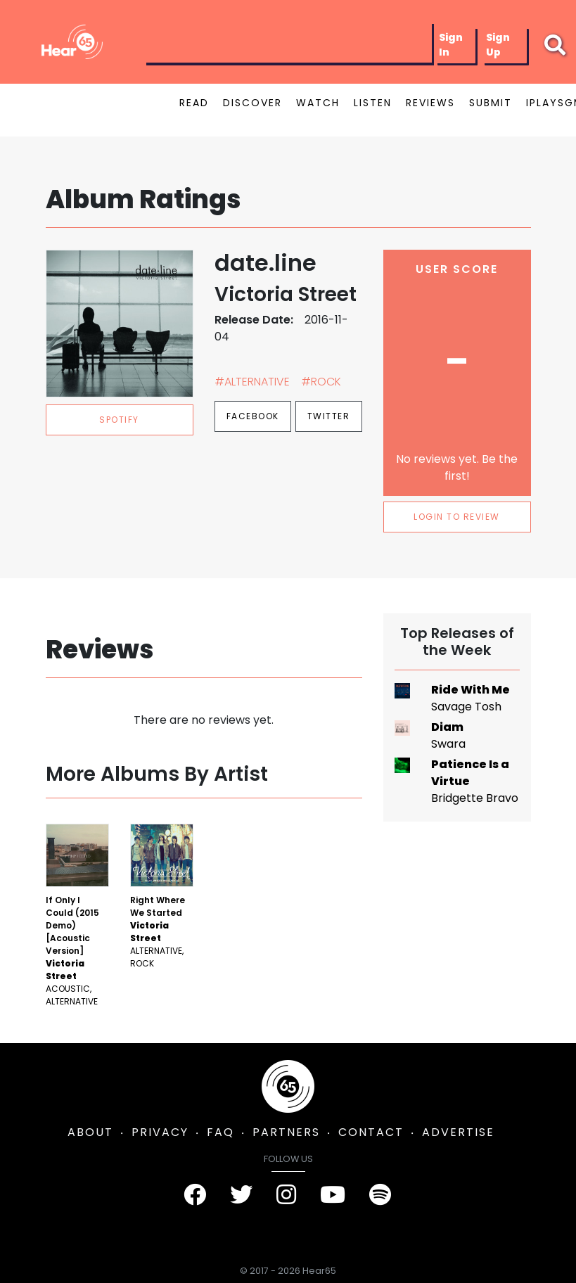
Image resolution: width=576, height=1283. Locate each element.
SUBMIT (490, 103)
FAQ (220, 1132)
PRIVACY (160, 1132)
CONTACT (371, 1132)
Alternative (72, 1001)
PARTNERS (286, 1132)
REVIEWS (430, 103)
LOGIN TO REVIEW (457, 517)
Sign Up (498, 44)
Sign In (451, 44)
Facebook (252, 416)
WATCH (318, 103)
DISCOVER (252, 103)
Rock (142, 963)
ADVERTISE (458, 1132)
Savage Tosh (466, 706)
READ (194, 103)
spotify (119, 420)
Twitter (328, 416)
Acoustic (68, 989)
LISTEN (373, 103)
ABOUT (90, 1132)
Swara (448, 744)
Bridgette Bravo (474, 798)
